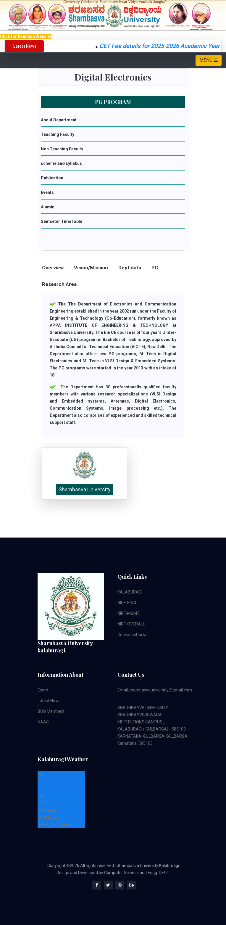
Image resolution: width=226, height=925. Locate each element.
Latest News (49, 700)
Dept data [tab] (129, 268)
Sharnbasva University (85, 489)
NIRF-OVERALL (131, 624)
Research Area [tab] (59, 284)
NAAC (43, 722)
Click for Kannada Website (25, 36)
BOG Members (51, 711)
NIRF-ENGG (127, 602)
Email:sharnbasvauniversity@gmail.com (154, 690)
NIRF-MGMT (128, 613)
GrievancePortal (132, 634)
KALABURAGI (129, 592)
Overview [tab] (53, 268)
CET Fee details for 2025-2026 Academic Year (163, 45)
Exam (43, 690)
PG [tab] (154, 268)
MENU (208, 60)
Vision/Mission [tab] (91, 268)
